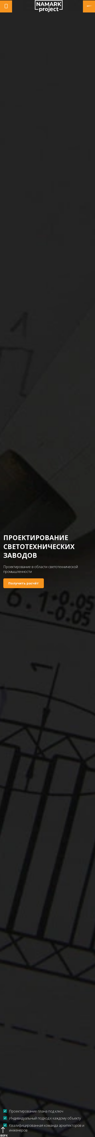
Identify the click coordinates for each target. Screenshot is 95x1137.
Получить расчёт (23, 583)
